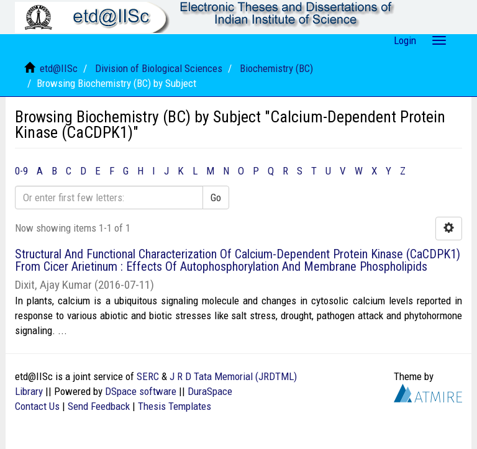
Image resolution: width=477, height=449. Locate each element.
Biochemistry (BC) (276, 68)
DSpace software (140, 391)
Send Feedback (99, 406)
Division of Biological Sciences (158, 68)
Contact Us (37, 406)
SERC (148, 376)
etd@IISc (59, 68)
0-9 (21, 171)
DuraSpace (210, 391)
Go (216, 197)
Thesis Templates (174, 406)
